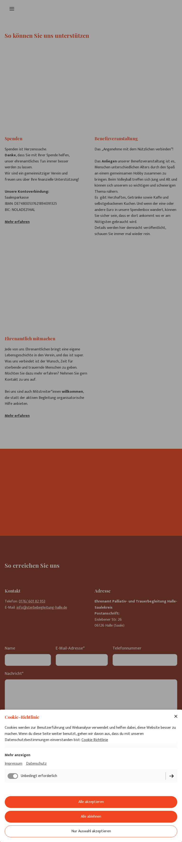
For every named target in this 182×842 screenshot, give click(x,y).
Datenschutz (36, 763)
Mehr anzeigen (17, 755)
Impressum (13, 763)
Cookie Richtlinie (95, 740)
